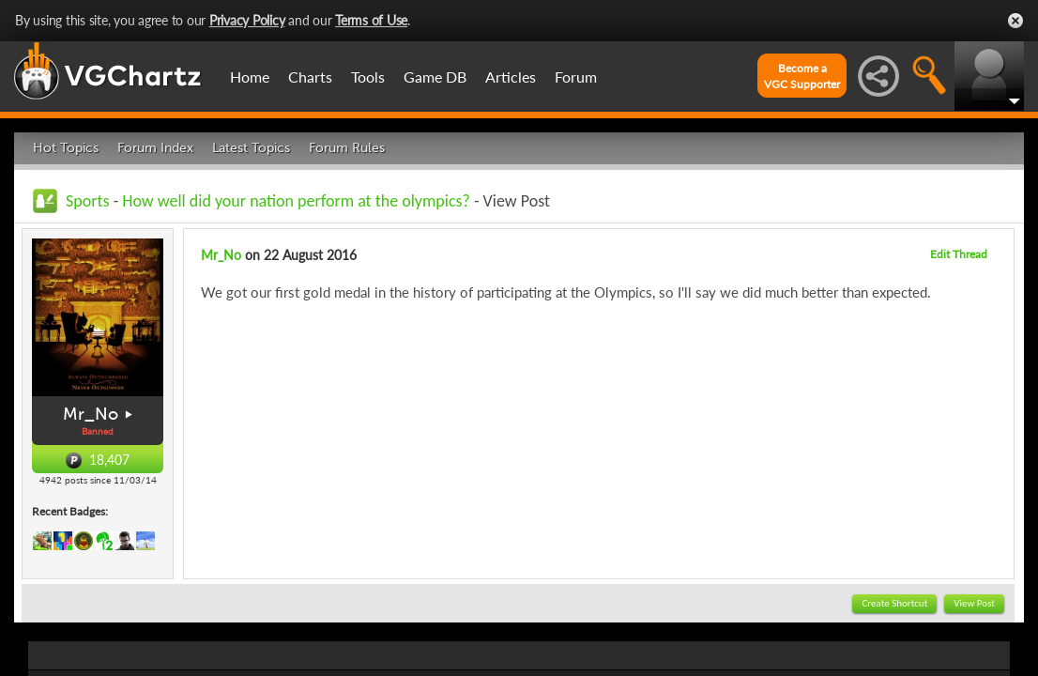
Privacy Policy (247, 20)
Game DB (435, 76)
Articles (510, 76)
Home (249, 76)
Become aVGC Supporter (802, 76)
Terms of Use (371, 20)
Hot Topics (66, 148)
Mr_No (90, 414)
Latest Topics (251, 148)
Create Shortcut (894, 603)
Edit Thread (958, 254)
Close (1015, 20)
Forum (576, 76)
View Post (974, 603)
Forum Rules (347, 148)
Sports (88, 201)
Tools (368, 76)
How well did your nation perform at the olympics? (296, 201)
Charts (310, 76)
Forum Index (155, 148)
